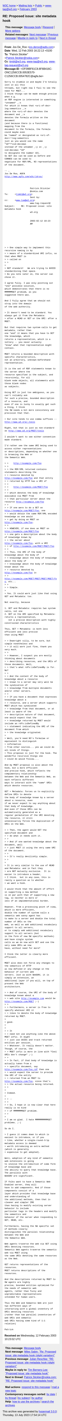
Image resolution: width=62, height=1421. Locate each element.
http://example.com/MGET (19, 1001)
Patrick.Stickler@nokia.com (22, 58)
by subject (24, 1398)
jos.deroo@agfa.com (41, 47)
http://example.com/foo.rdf (21, 1069)
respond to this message (36, 1387)
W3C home (9, 5)
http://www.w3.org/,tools (20, 422)
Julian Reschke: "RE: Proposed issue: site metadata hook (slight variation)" (29, 1363)
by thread (10, 1398)
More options (12, 30)
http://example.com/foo (28, 463)
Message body (32, 27)
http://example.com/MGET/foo (31, 487)
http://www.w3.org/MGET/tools (26, 430)
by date (50, 1394)
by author (37, 1398)
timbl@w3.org (17, 61)
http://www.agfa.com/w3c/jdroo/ (24, 176)
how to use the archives (26, 1401)
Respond (48, 27)
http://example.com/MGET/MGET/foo (34, 546)
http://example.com (32, 998)
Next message (38, 34)
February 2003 (28, 9)
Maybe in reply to (28, 38)
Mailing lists (25, 5)
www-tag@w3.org (37, 61)
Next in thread (47, 38)
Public (38, 5)
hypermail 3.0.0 (47, 1411)
